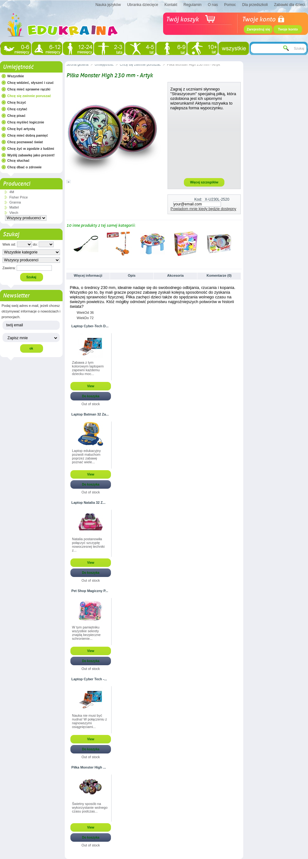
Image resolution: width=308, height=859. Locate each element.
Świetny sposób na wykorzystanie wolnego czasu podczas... (89, 807)
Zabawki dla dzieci (289, 5)
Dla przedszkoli (255, 5)
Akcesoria (175, 275)
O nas (213, 5)
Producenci (16, 183)
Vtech (13, 213)
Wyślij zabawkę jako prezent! (31, 155)
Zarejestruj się (258, 29)
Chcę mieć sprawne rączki (28, 89)
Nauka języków (108, 5)
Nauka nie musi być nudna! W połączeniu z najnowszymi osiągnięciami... (89, 721)
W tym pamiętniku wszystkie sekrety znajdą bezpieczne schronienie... (86, 632)
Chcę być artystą (21, 129)
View (90, 386)
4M (11, 192)
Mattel (14, 207)
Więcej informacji (88, 275)
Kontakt (170, 5)
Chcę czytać (17, 109)
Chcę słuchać (18, 160)
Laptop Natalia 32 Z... (88, 502)
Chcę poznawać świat (25, 142)
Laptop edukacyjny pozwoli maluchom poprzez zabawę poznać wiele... (86, 456)
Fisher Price (18, 197)
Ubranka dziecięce (142, 5)
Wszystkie (15, 76)
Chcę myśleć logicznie (25, 122)
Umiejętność (18, 66)
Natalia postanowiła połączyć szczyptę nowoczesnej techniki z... (88, 544)
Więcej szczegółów (204, 182)
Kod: (198, 199)
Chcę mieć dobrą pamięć (27, 135)
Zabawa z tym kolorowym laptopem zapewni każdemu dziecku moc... (88, 368)
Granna (15, 202)
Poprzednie (67, 243)
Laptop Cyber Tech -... (89, 679)
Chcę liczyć (16, 102)
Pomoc (230, 5)
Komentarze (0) (218, 275)
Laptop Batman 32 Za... (90, 414)
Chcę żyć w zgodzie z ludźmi (30, 148)
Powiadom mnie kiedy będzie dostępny (203, 209)
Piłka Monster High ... (88, 767)
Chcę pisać (16, 115)
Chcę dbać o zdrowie (24, 167)
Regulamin (192, 5)
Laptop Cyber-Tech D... (89, 326)
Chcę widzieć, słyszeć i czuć (30, 82)
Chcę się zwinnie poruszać (29, 96)
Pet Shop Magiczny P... (89, 591)
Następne (239, 243)
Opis (131, 275)
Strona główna (77, 64)
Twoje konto (288, 29)
